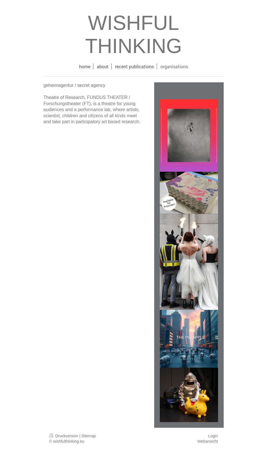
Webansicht (208, 441)
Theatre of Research (64, 97)
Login (213, 436)
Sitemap (89, 436)
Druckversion (64, 436)
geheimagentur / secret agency (75, 85)
